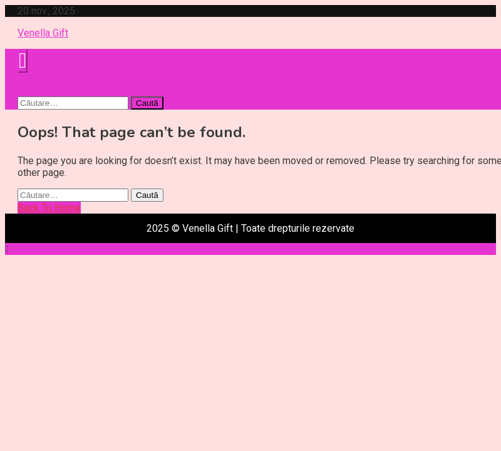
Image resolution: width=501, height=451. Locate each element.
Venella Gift (43, 33)
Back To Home (49, 208)
